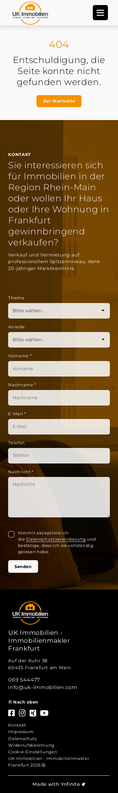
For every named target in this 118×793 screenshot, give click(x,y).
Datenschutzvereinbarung (56, 539)
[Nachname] (59, 397)
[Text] (59, 497)
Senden (22, 566)
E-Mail (17, 413)
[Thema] (59, 311)
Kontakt (17, 724)
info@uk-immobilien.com (42, 687)
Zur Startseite (59, 100)
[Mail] (59, 426)
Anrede (16, 326)
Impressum (21, 731)
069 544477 (24, 680)
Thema (16, 297)
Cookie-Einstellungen (32, 751)
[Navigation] (100, 12)
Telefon (16, 442)
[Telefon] (59, 455)
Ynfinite (70, 784)
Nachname (22, 384)
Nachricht (20, 471)
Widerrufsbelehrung (31, 745)
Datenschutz (22, 738)
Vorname (19, 355)
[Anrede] (59, 340)
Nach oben (23, 701)
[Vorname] (59, 368)
